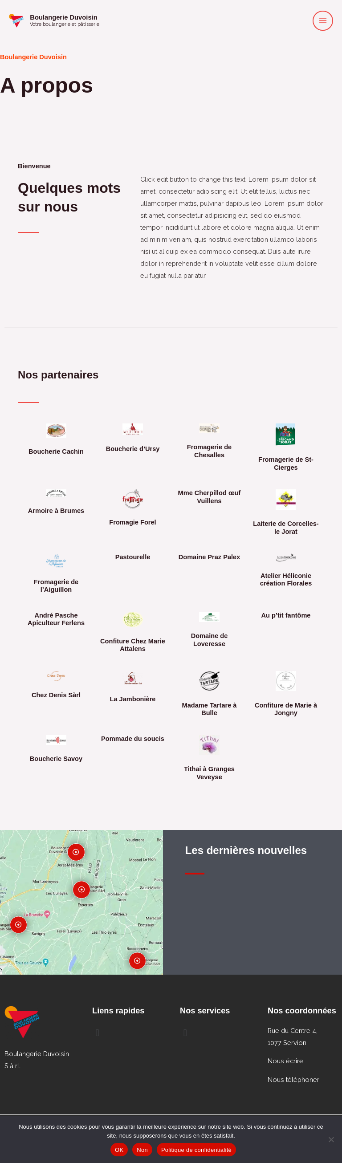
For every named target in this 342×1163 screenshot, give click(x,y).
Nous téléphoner (293, 1079)
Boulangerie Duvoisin (71, 18)
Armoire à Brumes (56, 510)
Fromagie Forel (132, 522)
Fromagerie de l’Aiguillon (56, 586)
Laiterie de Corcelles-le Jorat (285, 527)
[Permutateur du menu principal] (323, 21)
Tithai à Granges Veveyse (209, 773)
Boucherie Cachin (56, 451)
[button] (127, 1033)
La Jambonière (133, 699)
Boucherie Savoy (56, 758)
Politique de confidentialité (196, 1150)
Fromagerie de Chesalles (209, 451)
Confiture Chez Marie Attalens (132, 645)
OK (119, 1150)
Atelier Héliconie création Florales (286, 579)
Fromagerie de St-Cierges (286, 463)
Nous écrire (285, 1061)
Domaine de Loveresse (209, 639)
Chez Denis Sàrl (56, 695)
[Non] (330, 1139)
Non (142, 1150)
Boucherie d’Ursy (133, 448)
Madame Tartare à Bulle (209, 709)
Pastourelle (133, 557)
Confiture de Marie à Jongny (286, 709)
